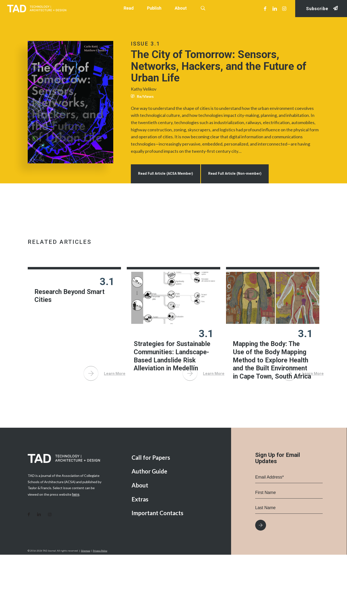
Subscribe (317, 8)
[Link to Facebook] (265, 8)
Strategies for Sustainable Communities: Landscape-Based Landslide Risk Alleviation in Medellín (169, 377)
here (75, 532)
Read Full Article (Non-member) (242, 184)
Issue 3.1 (145, 44)
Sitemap (85, 588)
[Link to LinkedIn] (274, 8)
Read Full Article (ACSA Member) (168, 184)
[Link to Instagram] (284, 8)
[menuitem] (178, 496)
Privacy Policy (100, 588)
